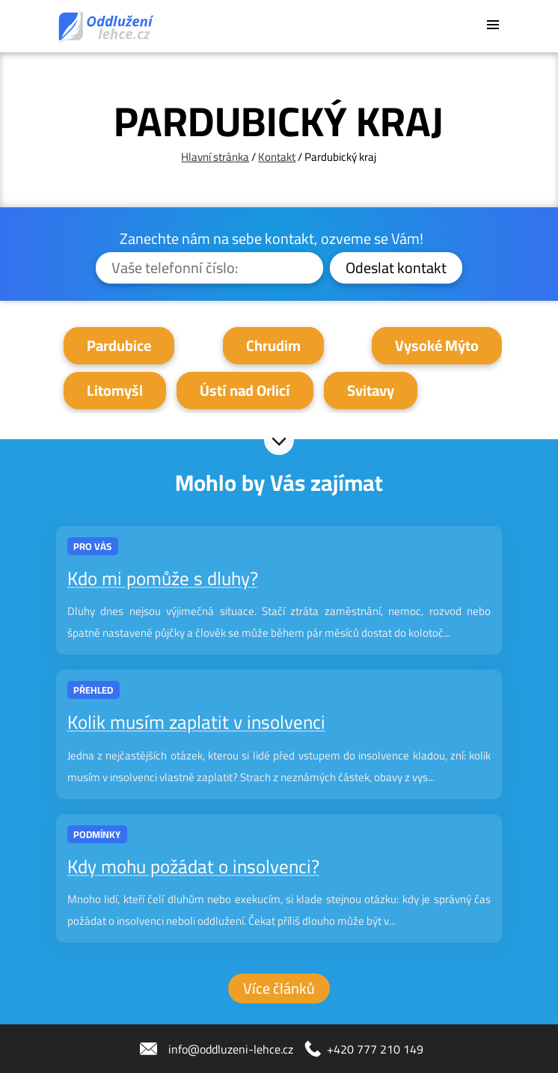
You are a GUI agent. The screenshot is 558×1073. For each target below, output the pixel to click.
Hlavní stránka (215, 157)
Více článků (279, 988)
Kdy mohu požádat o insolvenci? (193, 866)
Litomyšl (115, 390)
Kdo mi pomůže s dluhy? (162, 578)
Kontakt (276, 157)
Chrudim (273, 345)
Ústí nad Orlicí (245, 390)
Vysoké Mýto (437, 345)
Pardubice (119, 345)
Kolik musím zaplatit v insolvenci (196, 721)
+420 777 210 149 (375, 1049)
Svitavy (370, 390)
